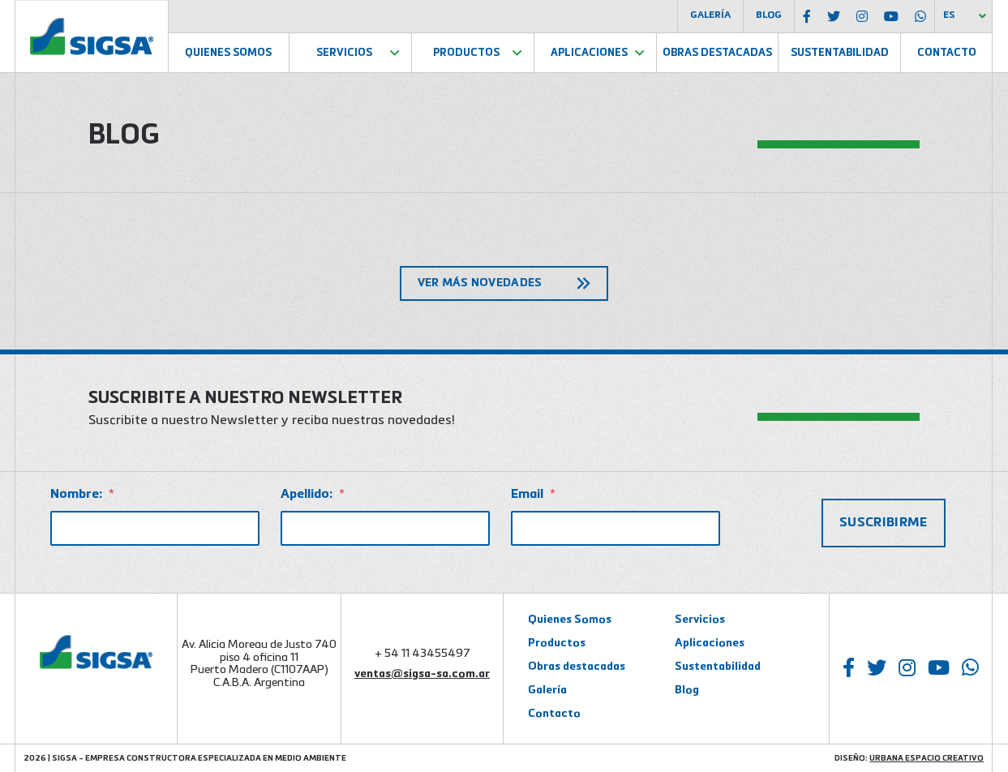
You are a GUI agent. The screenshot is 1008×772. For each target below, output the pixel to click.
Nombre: (82, 494)
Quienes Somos (228, 53)
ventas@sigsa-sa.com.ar (422, 674)
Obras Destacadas (717, 53)
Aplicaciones (589, 53)
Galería (710, 15)
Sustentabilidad (840, 53)
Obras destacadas (576, 666)
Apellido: (313, 494)
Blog (769, 15)
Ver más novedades (480, 283)
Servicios (344, 53)
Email (533, 494)
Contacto (946, 53)
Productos (466, 53)
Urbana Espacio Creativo (926, 758)
